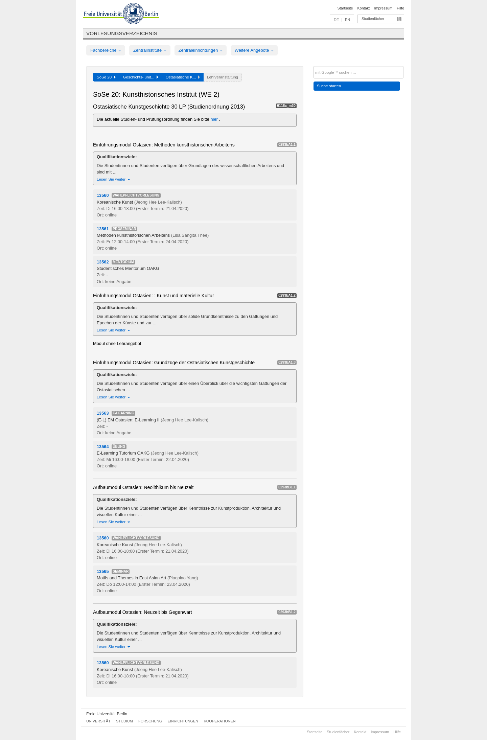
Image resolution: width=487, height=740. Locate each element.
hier (215, 119)
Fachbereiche (105, 50)
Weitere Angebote (254, 50)
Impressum (383, 8)
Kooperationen (220, 721)
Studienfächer (373, 19)
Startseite (345, 8)
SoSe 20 (106, 77)
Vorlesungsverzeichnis (121, 33)
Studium (124, 721)
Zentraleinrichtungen (201, 50)
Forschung (150, 721)
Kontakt (363, 8)
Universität (98, 721)
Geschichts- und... (140, 77)
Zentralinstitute (149, 50)
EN (347, 20)
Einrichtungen (183, 721)
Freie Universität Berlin (106, 714)
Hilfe (400, 8)
